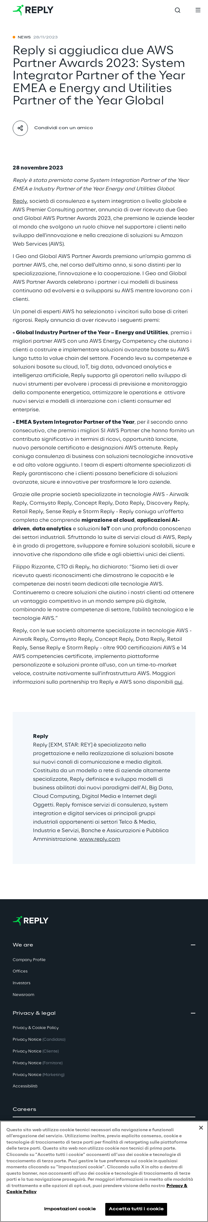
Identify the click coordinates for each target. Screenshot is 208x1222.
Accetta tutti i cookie (136, 1209)
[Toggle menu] (198, 10)
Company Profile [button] (29, 960)
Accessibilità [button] (25, 1086)
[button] (104, 1109)
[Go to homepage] (33, 10)
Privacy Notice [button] (39, 1040)
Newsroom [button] (23, 995)
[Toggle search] (177, 10)
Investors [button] (21, 983)
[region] (104, 1171)
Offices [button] (20, 971)
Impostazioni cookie (70, 1209)
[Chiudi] (201, 1128)
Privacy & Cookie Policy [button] (36, 1028)
